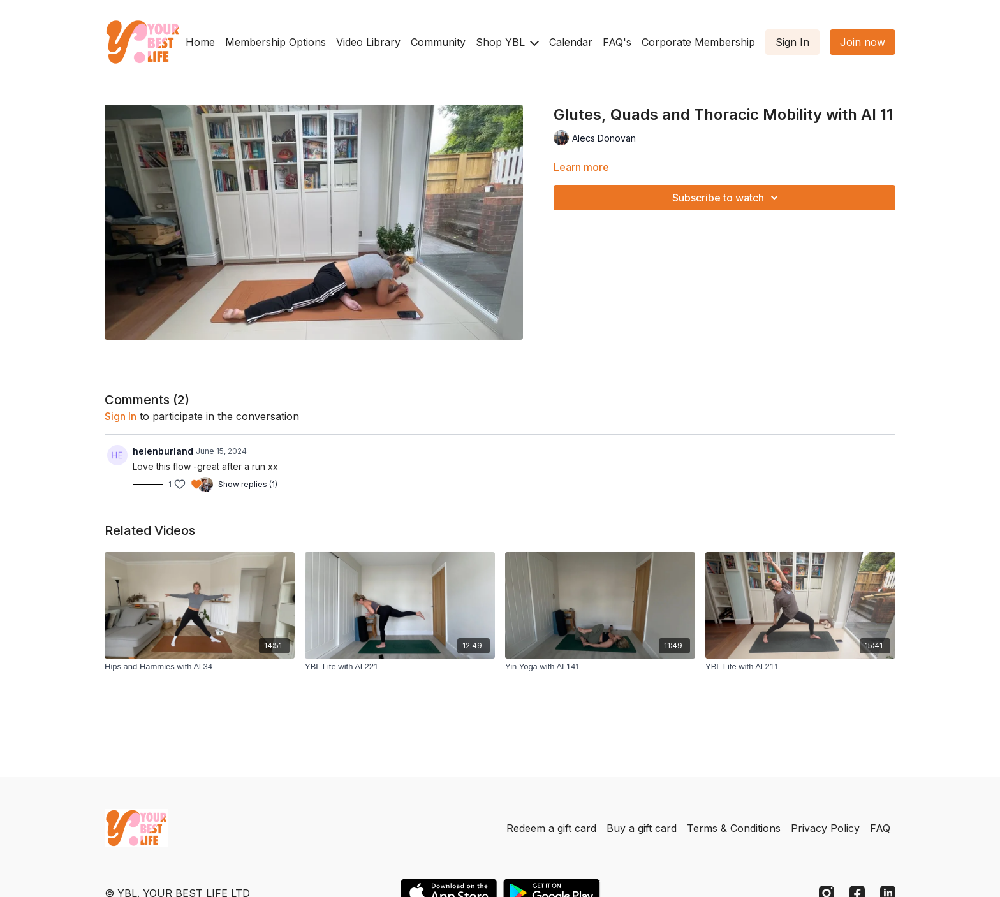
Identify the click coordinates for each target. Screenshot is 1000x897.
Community (438, 42)
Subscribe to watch (727, 197)
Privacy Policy (825, 828)
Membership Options (275, 42)
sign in (120, 416)
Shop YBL (507, 42)
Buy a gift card (642, 828)
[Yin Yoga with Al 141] (600, 666)
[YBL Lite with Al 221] (400, 666)
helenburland (163, 451)
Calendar (570, 42)
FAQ (880, 828)
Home (200, 42)
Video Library (368, 42)
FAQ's (617, 42)
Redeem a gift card (551, 828)
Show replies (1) (247, 484)
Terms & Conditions (734, 828)
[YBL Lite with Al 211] (800, 666)
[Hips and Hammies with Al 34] (200, 666)
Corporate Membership (698, 42)
